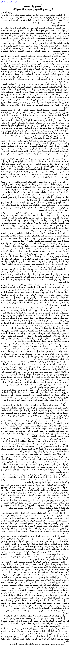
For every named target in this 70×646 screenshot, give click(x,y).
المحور (3, 1)
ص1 (15, 1)
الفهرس (9, 1)
